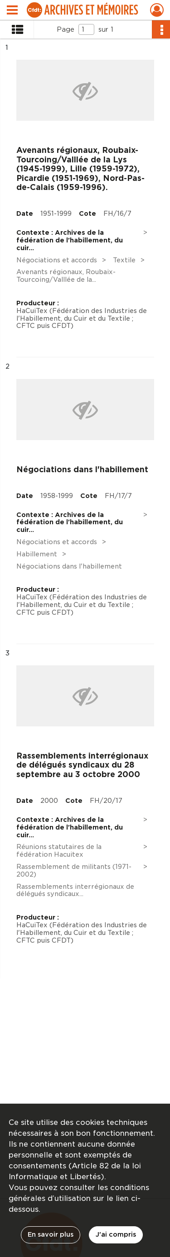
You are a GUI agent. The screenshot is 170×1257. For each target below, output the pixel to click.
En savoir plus (50, 1234)
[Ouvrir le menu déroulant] (12, 10)
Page (65, 29)
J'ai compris (116, 1234)
